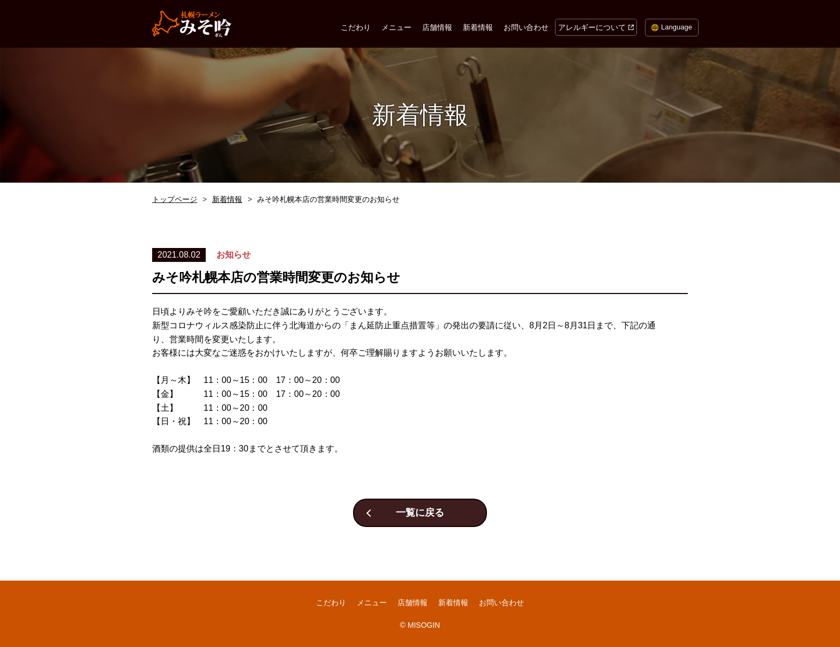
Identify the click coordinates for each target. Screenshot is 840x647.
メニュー (396, 27)
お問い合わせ (526, 27)
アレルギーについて (592, 27)
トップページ (174, 199)
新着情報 (478, 27)
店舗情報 (437, 27)
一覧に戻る (420, 512)
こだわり (356, 27)
